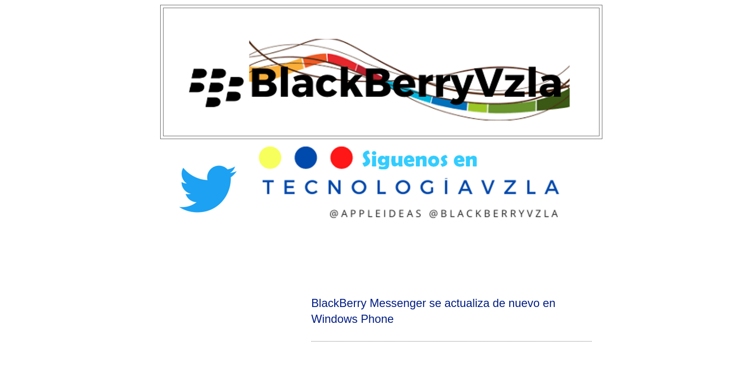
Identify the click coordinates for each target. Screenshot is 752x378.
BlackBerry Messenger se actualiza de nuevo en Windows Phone (433, 310)
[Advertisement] (376, 257)
